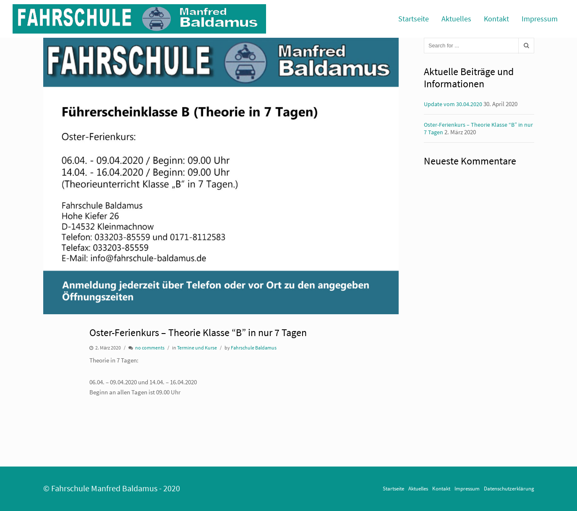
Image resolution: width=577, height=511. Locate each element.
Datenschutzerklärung (509, 488)
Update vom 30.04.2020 (453, 104)
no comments (149, 347)
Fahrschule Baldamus (254, 347)
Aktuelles (456, 18)
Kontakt (496, 18)
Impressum (540, 18)
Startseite (413, 18)
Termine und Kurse (197, 347)
